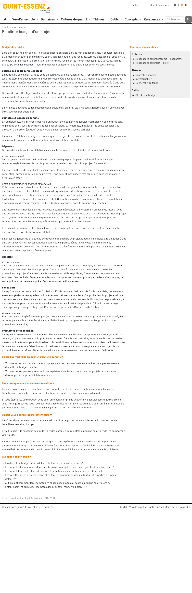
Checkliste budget (145, 95)
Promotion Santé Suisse (149, 507)
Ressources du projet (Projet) (152, 63)
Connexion (163, 5)
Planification (8, 27)
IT (186, 5)
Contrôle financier (145, 75)
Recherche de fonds (146, 83)
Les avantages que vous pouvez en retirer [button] (28, 383)
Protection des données (39, 507)
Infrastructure (143, 79)
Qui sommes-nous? (13, 507)
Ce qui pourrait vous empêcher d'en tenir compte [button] (32, 357)
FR (181, 5)
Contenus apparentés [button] (144, 47)
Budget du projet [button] (13, 47)
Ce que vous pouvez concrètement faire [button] (27, 415)
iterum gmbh (182, 507)
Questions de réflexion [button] (16, 457)
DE (176, 5)
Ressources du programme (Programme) (159, 59)
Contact (135, 5)
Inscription (149, 5)
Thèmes (21, 27)
